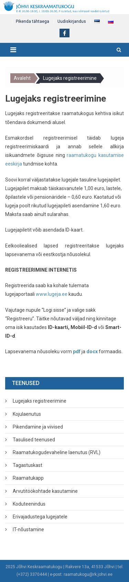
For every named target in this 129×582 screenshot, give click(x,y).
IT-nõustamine (28, 529)
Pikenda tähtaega (32, 21)
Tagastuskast (27, 465)
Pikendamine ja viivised (38, 427)
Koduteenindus (29, 504)
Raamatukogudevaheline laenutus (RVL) (56, 452)
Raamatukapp (28, 478)
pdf (76, 351)
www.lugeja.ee (51, 294)
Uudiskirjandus (71, 21)
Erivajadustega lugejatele (40, 516)
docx (92, 351)
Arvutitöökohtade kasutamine (45, 491)
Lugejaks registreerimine (39, 401)
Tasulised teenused (34, 439)
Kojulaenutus (27, 414)
